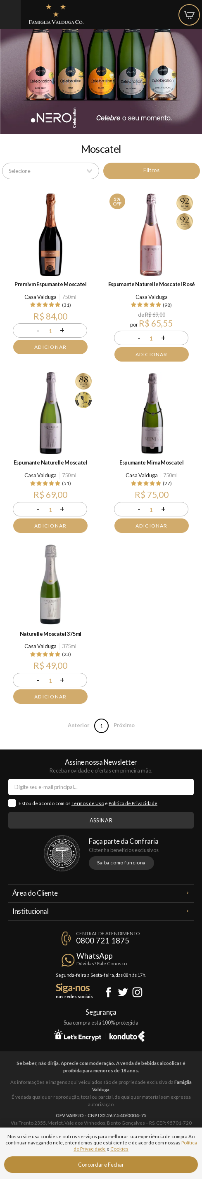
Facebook (108, 992)
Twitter (123, 992)
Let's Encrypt (77, 1035)
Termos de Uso (87, 803)
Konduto (127, 1035)
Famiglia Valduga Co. (56, 14)
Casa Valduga (40, 297)
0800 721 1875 (102, 940)
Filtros (151, 170)
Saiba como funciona (121, 862)
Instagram (137, 992)
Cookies (119, 1148)
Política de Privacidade (133, 803)
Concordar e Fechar (101, 1164)
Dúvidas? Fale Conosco (101, 963)
